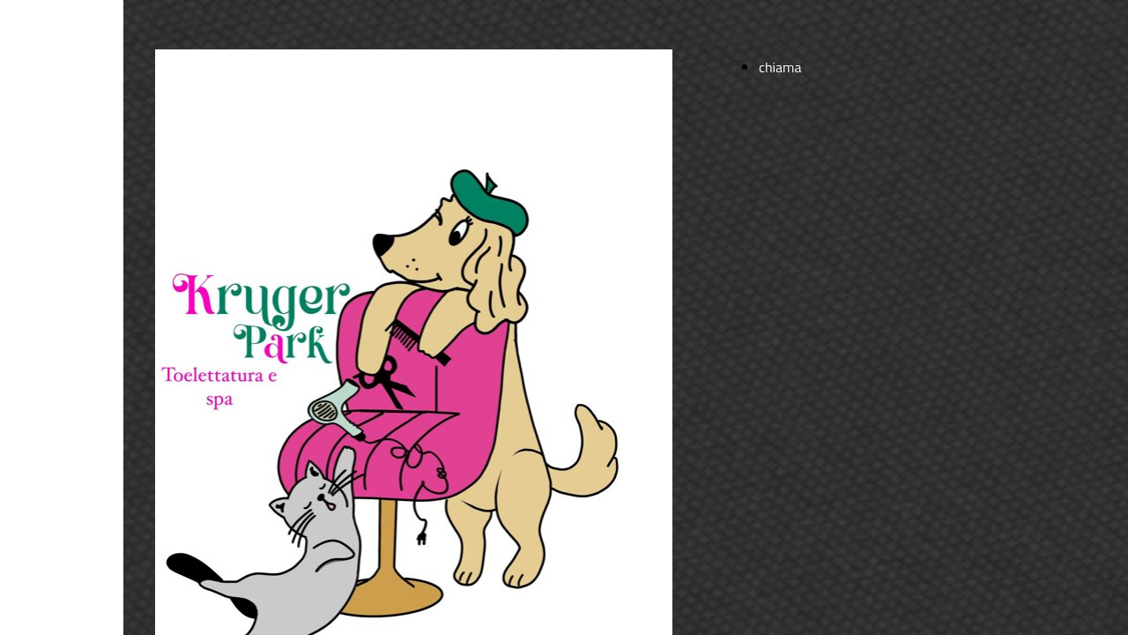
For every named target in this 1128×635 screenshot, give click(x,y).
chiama (780, 67)
